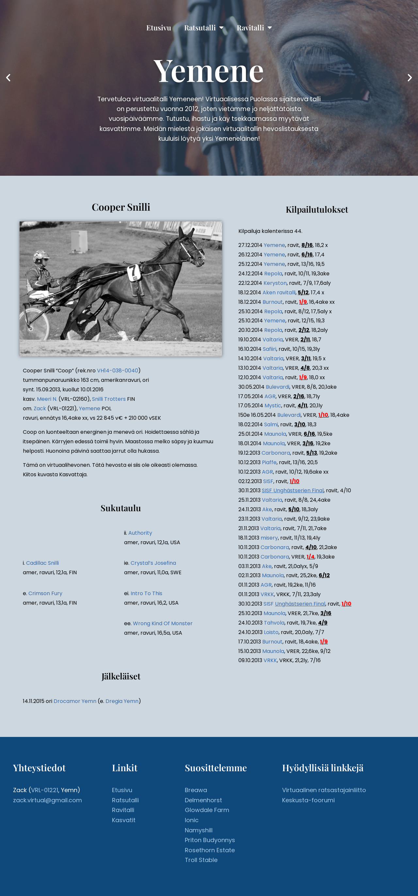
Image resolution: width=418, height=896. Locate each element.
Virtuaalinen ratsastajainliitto (324, 790)
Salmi (271, 424)
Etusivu (158, 27)
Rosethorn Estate (210, 850)
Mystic (273, 405)
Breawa (196, 790)
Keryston (275, 283)
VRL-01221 (44, 790)
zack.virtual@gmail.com (47, 800)
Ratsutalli (204, 27)
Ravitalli (254, 27)
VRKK (267, 594)
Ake (267, 509)
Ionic (192, 820)
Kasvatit (124, 820)
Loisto (271, 632)
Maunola (275, 434)
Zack (40, 408)
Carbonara (276, 453)
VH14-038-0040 (117, 370)
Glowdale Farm (207, 810)
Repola (273, 273)
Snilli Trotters (109, 399)
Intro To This (146, 593)
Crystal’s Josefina (153, 563)
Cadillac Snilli (42, 563)
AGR (270, 396)
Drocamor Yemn (75, 701)
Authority (140, 533)
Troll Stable (201, 860)
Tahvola (274, 623)
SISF (268, 481)
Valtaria (273, 339)
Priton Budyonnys (210, 840)
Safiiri (269, 349)
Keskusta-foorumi (308, 800)
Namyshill (199, 830)
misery (269, 538)
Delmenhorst (203, 800)
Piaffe (269, 462)
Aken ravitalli (279, 292)
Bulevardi (277, 387)
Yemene (89, 408)
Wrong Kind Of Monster (163, 623)
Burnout (273, 302)
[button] (8, 78)
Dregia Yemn (121, 701)
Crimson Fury (45, 593)
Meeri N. (47, 399)
